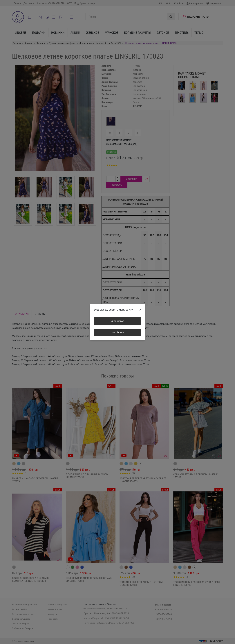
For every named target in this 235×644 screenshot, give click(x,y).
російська (117, 332)
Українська (117, 321)
